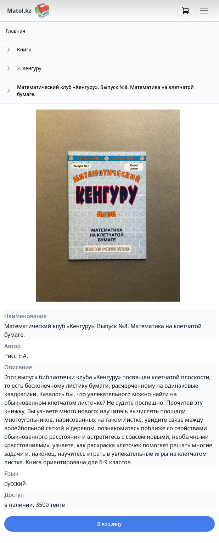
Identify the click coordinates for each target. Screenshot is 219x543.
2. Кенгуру (29, 68)
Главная (15, 30)
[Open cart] (185, 10)
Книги (24, 49)
